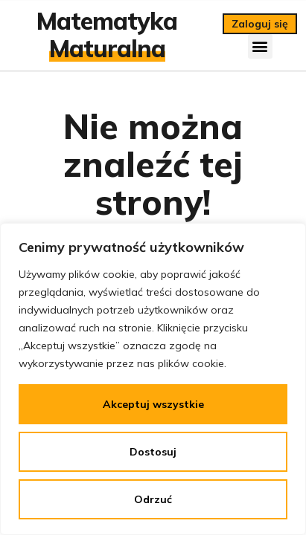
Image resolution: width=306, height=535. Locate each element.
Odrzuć (153, 499)
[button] (260, 46)
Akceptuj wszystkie (153, 404)
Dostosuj (153, 451)
